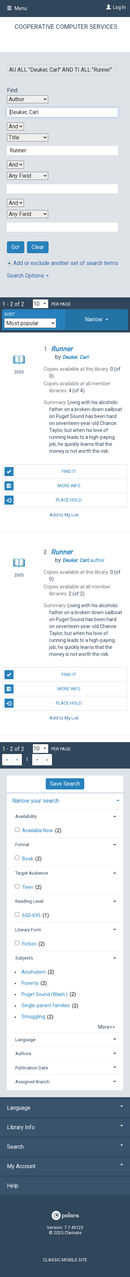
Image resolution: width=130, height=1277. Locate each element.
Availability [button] (26, 816)
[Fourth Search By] (27, 214)
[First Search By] (27, 99)
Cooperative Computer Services (66, 26)
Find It (40, 471)
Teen (28, 887)
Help (12, 1185)
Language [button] (25, 1039)
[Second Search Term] (59, 150)
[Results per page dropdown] (40, 303)
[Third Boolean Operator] (15, 203)
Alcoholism (33, 972)
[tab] (96, 319)
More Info (42, 485)
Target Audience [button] (31, 873)
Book (28, 858)
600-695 (32, 915)
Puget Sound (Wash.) (44, 994)
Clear (38, 247)
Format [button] (22, 844)
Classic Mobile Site (65, 1259)
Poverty (29, 983)
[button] (96, 319)
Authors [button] (23, 1053)
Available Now (38, 830)
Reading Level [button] (29, 901)
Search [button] (65, 1146)
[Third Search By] (27, 176)
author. (83, 560)
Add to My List (64, 514)
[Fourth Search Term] (59, 227)
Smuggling (33, 1017)
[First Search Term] (59, 112)
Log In (119, 7)
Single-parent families (45, 1006)
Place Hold (43, 500)
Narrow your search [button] (35, 800)
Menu (17, 8)
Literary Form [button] (28, 929)
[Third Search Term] (59, 189)
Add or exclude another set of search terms (62, 263)
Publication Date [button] (31, 1067)
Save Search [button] (65, 783)
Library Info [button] (65, 1127)
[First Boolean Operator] (15, 126)
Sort (9, 314)
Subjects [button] (24, 958)
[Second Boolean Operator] (15, 165)
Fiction (29, 944)
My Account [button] (65, 1166)
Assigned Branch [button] (32, 1081)
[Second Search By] (27, 138)
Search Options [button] (28, 275)
